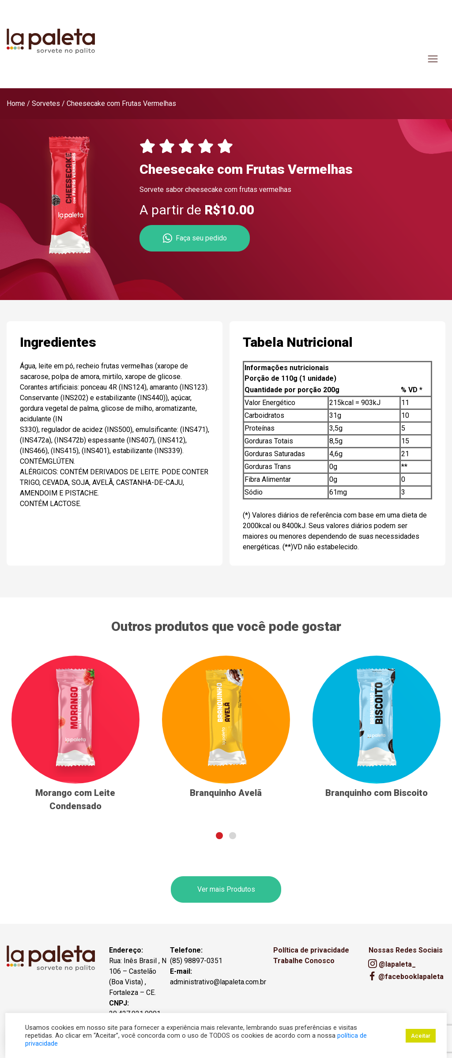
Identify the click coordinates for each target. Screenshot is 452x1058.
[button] (219, 835)
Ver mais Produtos (226, 889)
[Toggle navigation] (433, 59)
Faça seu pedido (195, 238)
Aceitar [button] (420, 1035)
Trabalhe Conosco (304, 961)
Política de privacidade (311, 950)
